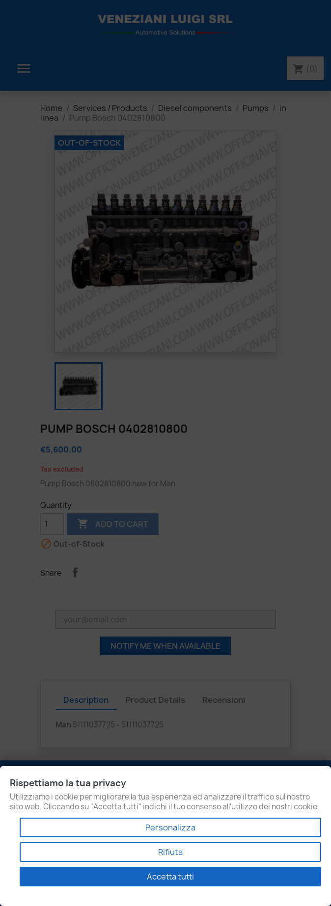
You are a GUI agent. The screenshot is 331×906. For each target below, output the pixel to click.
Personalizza (170, 827)
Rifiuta (170, 852)
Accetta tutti (170, 876)
